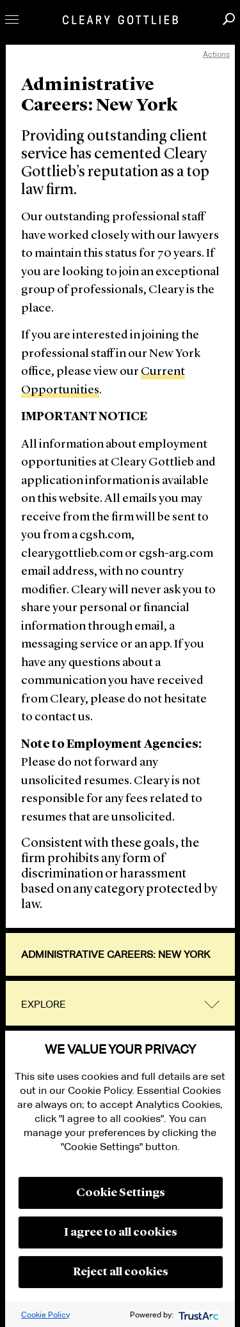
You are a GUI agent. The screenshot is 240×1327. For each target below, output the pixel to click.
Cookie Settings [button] (120, 1193)
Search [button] (229, 19)
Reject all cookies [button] (120, 1272)
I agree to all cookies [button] (120, 1232)
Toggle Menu (12, 19)
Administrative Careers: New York (115, 954)
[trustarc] (197, 1314)
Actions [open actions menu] (216, 54)
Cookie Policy (45, 1314)
